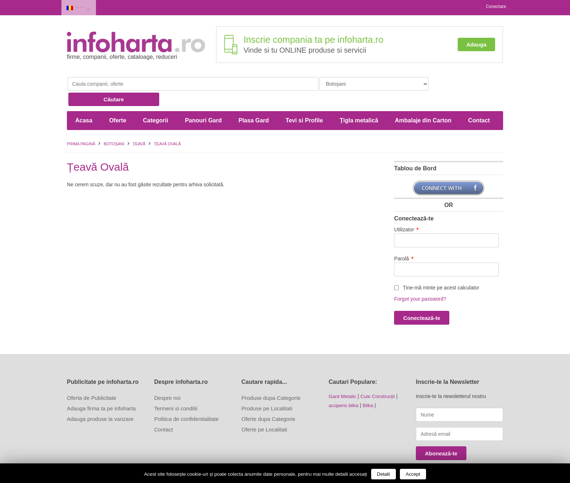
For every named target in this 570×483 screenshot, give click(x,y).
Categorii (155, 102)
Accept (413, 474)
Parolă (403, 240)
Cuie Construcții (380, 378)
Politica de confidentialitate (186, 400)
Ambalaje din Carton (423, 102)
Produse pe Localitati (266, 390)
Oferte (117, 102)
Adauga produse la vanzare (100, 400)
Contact (479, 102)
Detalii (383, 474)
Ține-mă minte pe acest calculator (436, 269)
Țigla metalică (359, 102)
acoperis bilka (344, 386)
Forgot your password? (420, 281)
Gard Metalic (343, 378)
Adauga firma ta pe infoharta (101, 390)
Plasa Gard (253, 102)
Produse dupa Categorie (271, 379)
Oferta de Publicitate (91, 379)
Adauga (476, 43)
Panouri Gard (203, 102)
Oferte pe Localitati (264, 411)
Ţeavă (139, 125)
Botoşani (87, 7)
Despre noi (167, 379)
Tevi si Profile (304, 102)
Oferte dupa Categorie (268, 400)
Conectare (496, 6)
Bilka (369, 386)
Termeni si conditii (175, 390)
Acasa (83, 102)
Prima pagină (81, 125)
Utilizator (406, 211)
